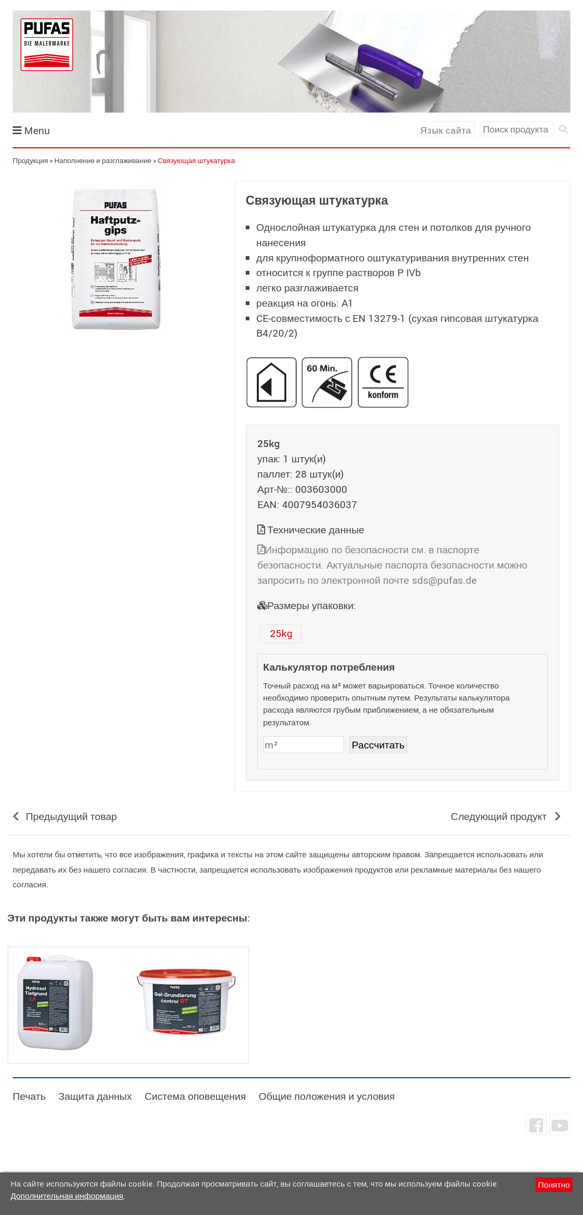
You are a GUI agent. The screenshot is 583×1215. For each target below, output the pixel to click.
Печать (29, 1096)
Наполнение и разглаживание (103, 160)
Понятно (554, 1184)
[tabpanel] (116, 259)
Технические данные (315, 529)
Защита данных (95, 1096)
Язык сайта (445, 130)
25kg (281, 633)
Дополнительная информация (67, 1195)
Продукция (30, 160)
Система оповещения (195, 1096)
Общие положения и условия (326, 1096)
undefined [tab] (115, 356)
